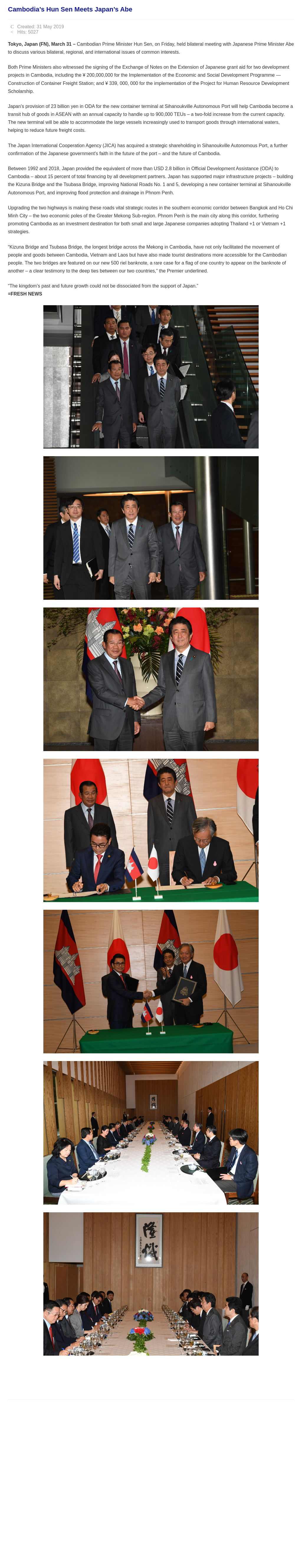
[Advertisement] (115, 1376)
